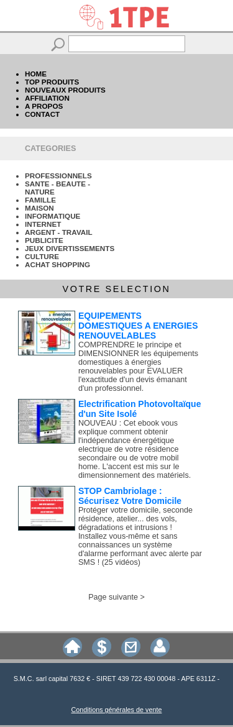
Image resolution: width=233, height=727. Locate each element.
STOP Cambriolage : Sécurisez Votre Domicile (129, 496)
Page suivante (113, 597)
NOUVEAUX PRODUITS (65, 90)
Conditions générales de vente (116, 709)
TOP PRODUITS (52, 82)
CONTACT (42, 114)
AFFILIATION (47, 98)
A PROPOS (44, 106)
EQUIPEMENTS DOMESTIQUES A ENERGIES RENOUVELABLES (138, 326)
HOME (36, 74)
